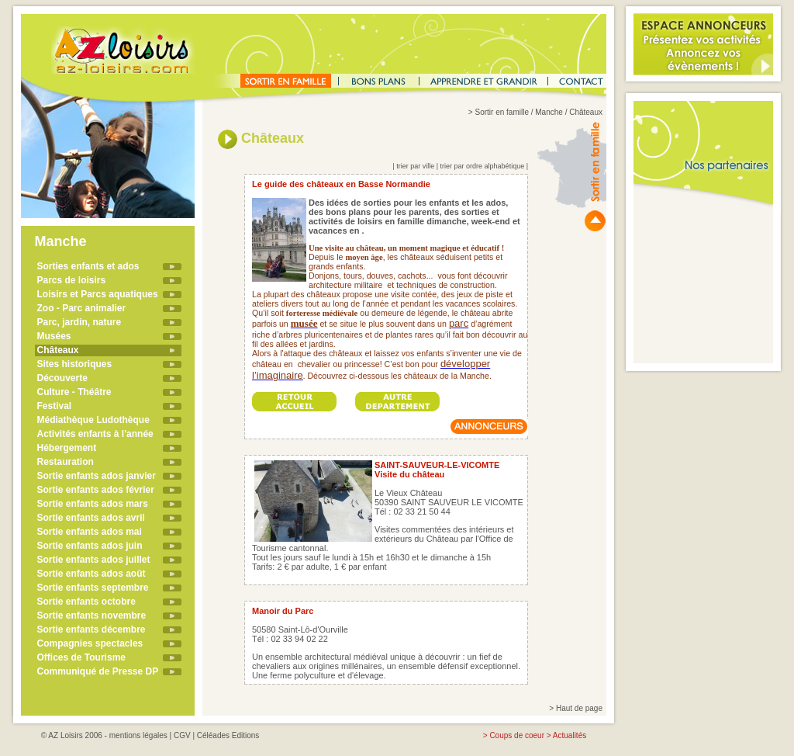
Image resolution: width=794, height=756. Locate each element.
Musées (54, 336)
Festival (54, 406)
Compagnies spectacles (90, 643)
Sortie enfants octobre (86, 601)
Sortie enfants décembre (91, 629)
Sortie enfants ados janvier (96, 475)
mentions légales (138, 735)
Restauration (65, 461)
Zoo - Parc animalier (81, 308)
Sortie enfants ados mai (89, 531)
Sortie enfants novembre (92, 615)
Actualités (569, 735)
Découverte (62, 378)
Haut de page (579, 708)
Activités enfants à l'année (95, 433)
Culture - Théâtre (74, 392)
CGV (182, 735)
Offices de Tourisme (81, 657)
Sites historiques (74, 364)
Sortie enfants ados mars (92, 503)
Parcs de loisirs (71, 280)
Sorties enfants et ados (88, 266)
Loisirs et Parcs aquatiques (97, 294)
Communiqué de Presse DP (98, 671)
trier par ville (415, 166)
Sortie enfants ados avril (91, 517)
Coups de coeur (516, 735)
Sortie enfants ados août (91, 573)
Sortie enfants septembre (93, 587)
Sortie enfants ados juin (90, 545)
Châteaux (58, 350)
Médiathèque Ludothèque (93, 419)
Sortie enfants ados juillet (93, 559)
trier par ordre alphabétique (482, 166)
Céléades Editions (228, 735)
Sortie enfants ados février (95, 489)
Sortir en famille (501, 112)
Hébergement (67, 447)
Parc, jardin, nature (79, 322)
